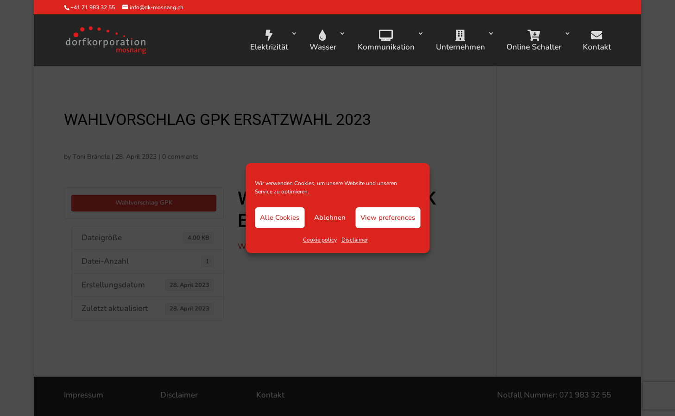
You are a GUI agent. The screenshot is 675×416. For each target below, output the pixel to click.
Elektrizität (269, 41)
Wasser (322, 41)
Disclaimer (354, 239)
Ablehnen (330, 217)
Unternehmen (460, 41)
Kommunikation (386, 41)
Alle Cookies (279, 217)
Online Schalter (533, 41)
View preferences (387, 217)
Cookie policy (320, 239)
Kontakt (597, 41)
